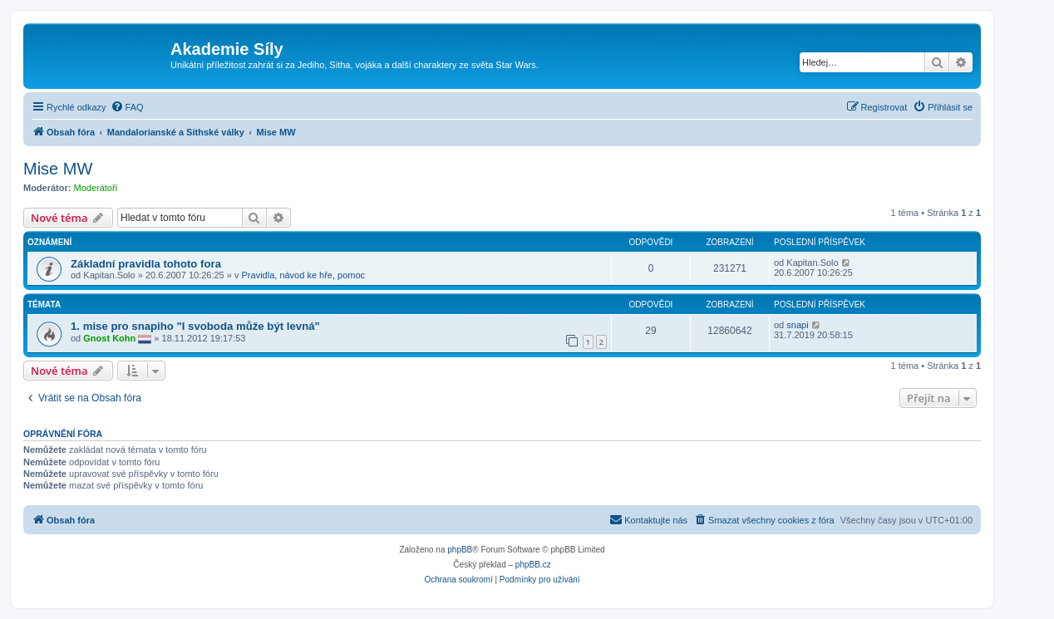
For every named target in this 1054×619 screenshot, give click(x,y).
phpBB (459, 549)
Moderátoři (96, 188)
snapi (797, 325)
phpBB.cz (533, 564)
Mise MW (57, 169)
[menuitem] (127, 107)
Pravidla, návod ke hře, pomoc (304, 275)
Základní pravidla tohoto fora (146, 264)
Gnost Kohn (109, 338)
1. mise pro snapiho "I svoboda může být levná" (195, 326)
